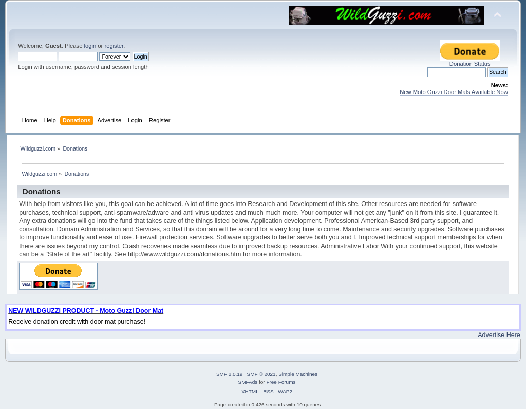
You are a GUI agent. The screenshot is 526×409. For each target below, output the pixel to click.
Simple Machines (297, 374)
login (90, 46)
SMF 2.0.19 (229, 374)
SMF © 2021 (261, 374)
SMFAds (248, 382)
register (113, 46)
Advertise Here (499, 335)
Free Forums (280, 382)
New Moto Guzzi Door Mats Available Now (454, 92)
